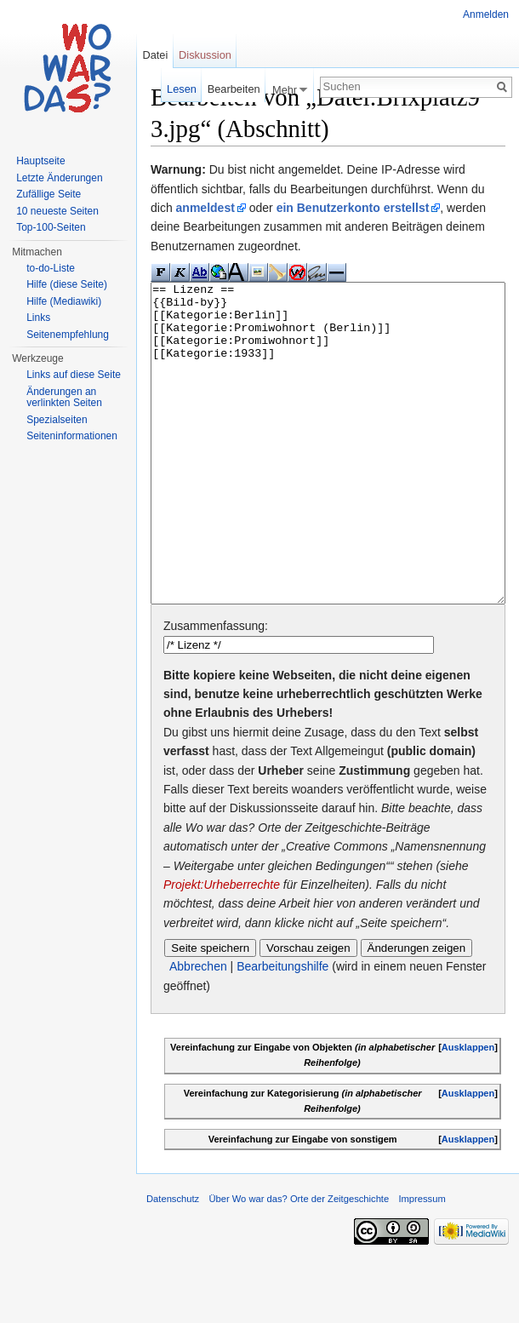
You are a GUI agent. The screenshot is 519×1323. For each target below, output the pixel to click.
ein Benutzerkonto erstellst (353, 208)
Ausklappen (468, 1111)
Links (38, 318)
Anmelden (486, 14)
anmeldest (205, 208)
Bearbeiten (234, 89)
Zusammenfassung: (215, 689)
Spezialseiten (56, 420)
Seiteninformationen (71, 436)
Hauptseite (40, 161)
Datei (155, 55)
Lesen (182, 89)
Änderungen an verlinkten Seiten (64, 398)
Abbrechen (198, 1030)
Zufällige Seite (48, 194)
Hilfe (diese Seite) (66, 284)
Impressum (421, 1262)
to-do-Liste (50, 268)
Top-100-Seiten (50, 227)
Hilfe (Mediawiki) (63, 301)
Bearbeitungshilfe (282, 1030)
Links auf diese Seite (73, 375)
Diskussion (205, 55)
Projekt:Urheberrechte (221, 948)
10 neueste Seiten (57, 211)
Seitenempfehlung (67, 335)
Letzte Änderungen (59, 178)
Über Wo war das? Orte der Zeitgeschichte (298, 1262)
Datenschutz (172, 1262)
